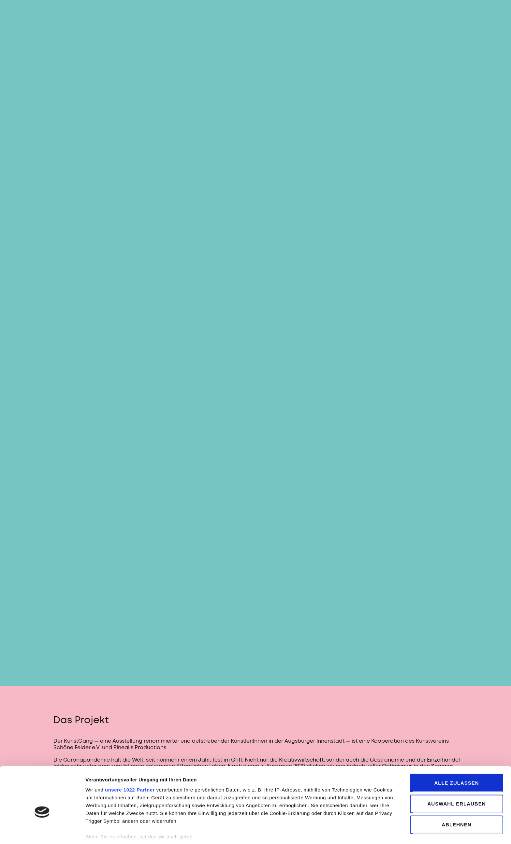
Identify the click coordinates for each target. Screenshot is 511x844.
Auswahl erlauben (456, 770)
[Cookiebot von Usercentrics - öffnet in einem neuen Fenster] (42, 831)
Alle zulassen (456, 749)
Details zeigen (345, 831)
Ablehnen (456, 791)
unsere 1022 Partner (130, 756)
